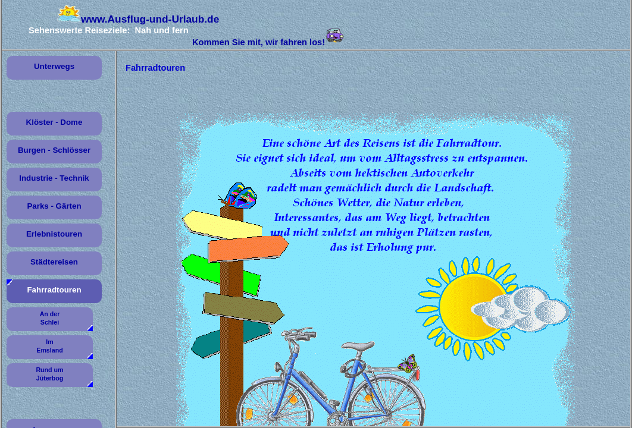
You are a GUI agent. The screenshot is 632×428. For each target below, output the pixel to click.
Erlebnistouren (54, 233)
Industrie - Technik (54, 178)
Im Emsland (49, 346)
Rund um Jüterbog (49, 374)
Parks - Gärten (54, 206)
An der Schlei (50, 318)
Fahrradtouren (54, 289)
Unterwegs (54, 66)
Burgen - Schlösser (54, 150)
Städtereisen (54, 261)
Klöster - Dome (54, 122)
